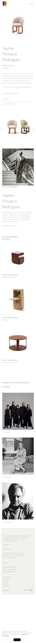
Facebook (6, 579)
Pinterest (6, 586)
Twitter (5, 581)
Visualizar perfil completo (9, 226)
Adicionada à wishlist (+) (11, 93)
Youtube (5, 584)
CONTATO (5, 545)
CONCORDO (17, 639)
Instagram (6, 577)
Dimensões (6, 99)
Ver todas (6, 239)
